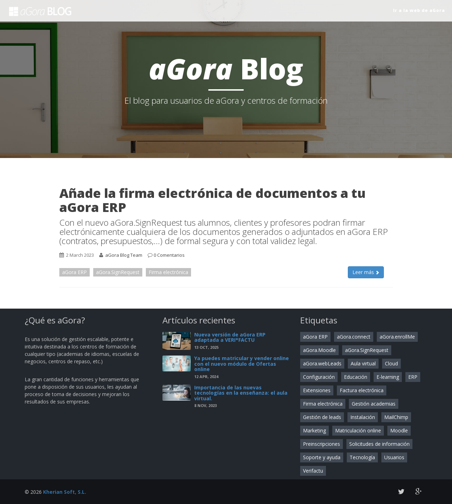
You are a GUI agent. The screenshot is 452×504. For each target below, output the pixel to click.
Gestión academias (374, 403)
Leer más (365, 272)
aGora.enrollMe (397, 336)
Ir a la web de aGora (419, 10)
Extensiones (317, 390)
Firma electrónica (168, 272)
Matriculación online (358, 430)
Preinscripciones (321, 444)
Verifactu (313, 470)
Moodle (399, 430)
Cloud (391, 363)
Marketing (314, 430)
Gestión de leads (322, 417)
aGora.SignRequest (117, 272)
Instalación (362, 417)
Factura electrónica (361, 390)
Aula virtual (363, 363)
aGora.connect (353, 336)
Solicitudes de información (379, 444)
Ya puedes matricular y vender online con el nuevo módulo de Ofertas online (241, 363)
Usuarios (394, 457)
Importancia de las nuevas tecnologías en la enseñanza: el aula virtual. (240, 393)
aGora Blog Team (123, 255)
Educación (355, 377)
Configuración (319, 377)
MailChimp (396, 417)
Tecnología (362, 457)
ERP (412, 377)
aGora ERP (74, 272)
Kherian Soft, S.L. (64, 491)
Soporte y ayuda (321, 457)
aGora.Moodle (319, 350)
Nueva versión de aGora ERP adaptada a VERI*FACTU (230, 337)
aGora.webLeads (322, 363)
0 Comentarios (169, 255)
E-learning (387, 377)
